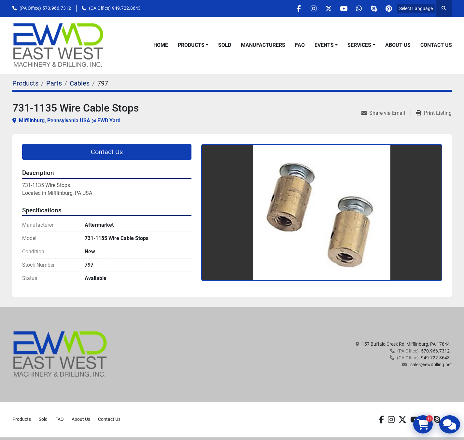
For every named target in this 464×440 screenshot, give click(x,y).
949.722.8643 (126, 8)
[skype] (371, 8)
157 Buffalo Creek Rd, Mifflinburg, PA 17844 (406, 344)
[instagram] (305, 8)
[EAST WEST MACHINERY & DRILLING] (60, 354)
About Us (398, 45)
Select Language (416, 8)
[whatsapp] (355, 8)
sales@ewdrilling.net (430, 364)
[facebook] (288, 8)
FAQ (300, 45)
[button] (193, 45)
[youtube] (338, 8)
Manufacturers (263, 45)
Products (191, 45)
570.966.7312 (56, 8)
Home (160, 45)
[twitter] (322, 8)
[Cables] (80, 83)
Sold (224, 45)
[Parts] (54, 83)
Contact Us (436, 45)
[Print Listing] (434, 113)
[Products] (25, 83)
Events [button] (324, 45)
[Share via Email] (386, 113)
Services (359, 45)
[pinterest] (388, 8)
